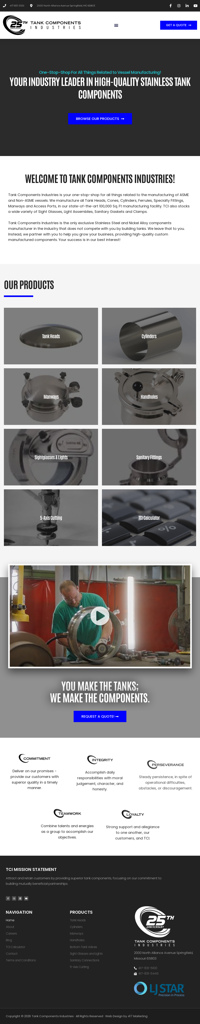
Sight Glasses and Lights (86, 954)
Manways (76, 933)
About (10, 927)
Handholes (77, 940)
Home (10, 920)
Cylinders (76, 927)
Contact (12, 954)
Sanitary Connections (84, 960)
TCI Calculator (15, 947)
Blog (9, 940)
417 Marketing (137, 1016)
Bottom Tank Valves (83, 947)
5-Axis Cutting (79, 967)
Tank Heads (78, 920)
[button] (116, 25)
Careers (11, 933)
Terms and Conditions (21, 960)
